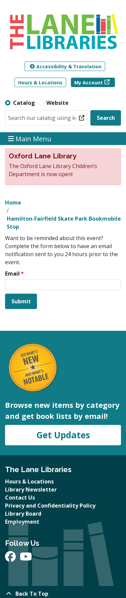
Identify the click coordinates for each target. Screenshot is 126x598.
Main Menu (30, 138)
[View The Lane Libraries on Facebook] (11, 558)
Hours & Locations (40, 82)
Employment (22, 521)
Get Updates (63, 435)
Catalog (24, 102)
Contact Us (20, 497)
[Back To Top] (63, 593)
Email (12, 273)
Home (13, 202)
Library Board (23, 513)
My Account (88, 82)
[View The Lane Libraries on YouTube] (26, 558)
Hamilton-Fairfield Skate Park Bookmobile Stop (64, 222)
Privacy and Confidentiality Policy (50, 505)
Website (57, 102)
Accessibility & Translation (65, 66)
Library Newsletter (31, 489)
